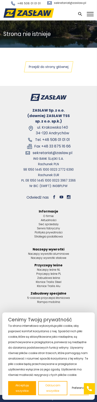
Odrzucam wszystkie (52, 388)
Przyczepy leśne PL (48, 274)
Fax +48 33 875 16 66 (52, 146)
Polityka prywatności (49, 232)
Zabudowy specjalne (48, 293)
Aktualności (48, 220)
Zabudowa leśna (48, 278)
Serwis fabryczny (48, 228)
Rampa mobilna (48, 302)
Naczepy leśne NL (48, 270)
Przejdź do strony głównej (48, 67)
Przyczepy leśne (48, 265)
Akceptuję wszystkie (22, 388)
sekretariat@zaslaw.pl (66, 3)
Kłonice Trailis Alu (48, 286)
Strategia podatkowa (48, 236)
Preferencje (79, 388)
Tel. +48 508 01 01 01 (52, 139)
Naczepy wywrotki (48, 249)
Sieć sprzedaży (49, 224)
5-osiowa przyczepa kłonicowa (48, 298)
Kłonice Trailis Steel (48, 282)
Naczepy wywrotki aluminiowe (48, 254)
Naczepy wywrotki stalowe (48, 258)
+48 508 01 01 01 (26, 3)
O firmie (48, 216)
